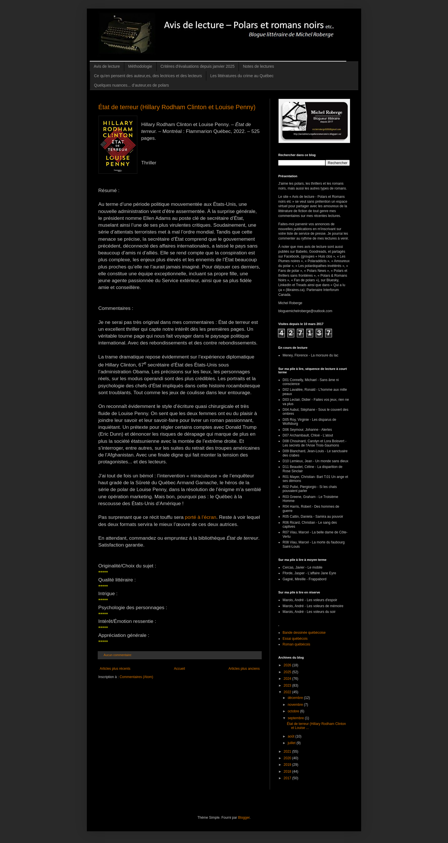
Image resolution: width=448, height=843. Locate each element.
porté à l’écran (200, 517)
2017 (288, 778)
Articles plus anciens (244, 669)
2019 (288, 765)
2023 (288, 685)
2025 (288, 672)
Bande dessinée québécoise (304, 633)
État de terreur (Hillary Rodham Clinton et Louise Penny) (176, 107)
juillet (292, 743)
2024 (288, 679)
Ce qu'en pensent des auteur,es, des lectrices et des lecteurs (148, 75)
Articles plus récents (115, 669)
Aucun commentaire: (118, 655)
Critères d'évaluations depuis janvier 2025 (198, 66)
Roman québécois (296, 644)
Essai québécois (295, 639)
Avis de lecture (107, 66)
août (291, 736)
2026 (288, 665)
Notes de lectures (258, 66)
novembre (296, 705)
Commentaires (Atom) (136, 677)
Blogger (244, 818)
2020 (288, 758)
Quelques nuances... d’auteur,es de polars (131, 85)
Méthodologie (140, 66)
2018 (288, 772)
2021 (288, 752)
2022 (288, 692)
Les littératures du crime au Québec (242, 75)
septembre (296, 718)
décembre (296, 698)
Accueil (179, 669)
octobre (294, 711)
